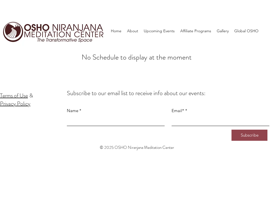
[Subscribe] (249, 135)
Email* (178, 110)
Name (72, 110)
